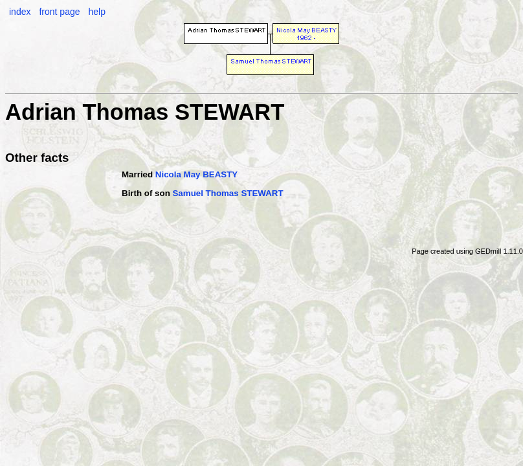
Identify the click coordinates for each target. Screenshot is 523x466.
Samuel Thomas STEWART (227, 193)
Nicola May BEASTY (196, 174)
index (19, 11)
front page (59, 11)
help (96, 11)
